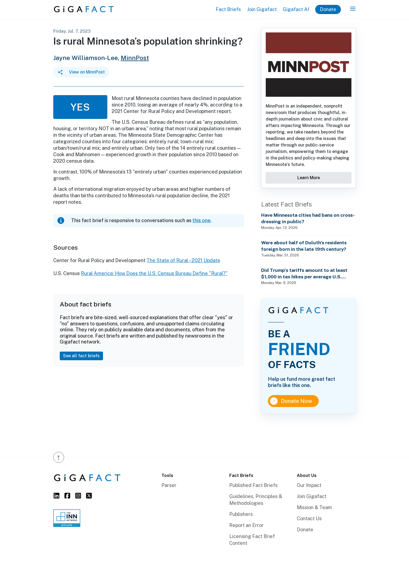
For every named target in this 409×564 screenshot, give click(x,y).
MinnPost (135, 57)
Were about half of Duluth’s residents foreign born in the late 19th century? (304, 246)
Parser (169, 485)
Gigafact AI (296, 9)
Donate (328, 9)
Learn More (308, 177)
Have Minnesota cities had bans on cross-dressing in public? (308, 218)
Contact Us (309, 518)
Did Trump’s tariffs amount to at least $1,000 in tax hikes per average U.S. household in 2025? (304, 273)
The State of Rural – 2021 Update (183, 260)
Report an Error (246, 525)
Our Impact (309, 485)
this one (201, 220)
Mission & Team (314, 507)
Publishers (241, 514)
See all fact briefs (81, 355)
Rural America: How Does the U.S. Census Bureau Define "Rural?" (154, 273)
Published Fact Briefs (253, 485)
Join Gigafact (262, 9)
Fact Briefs (228, 9)
